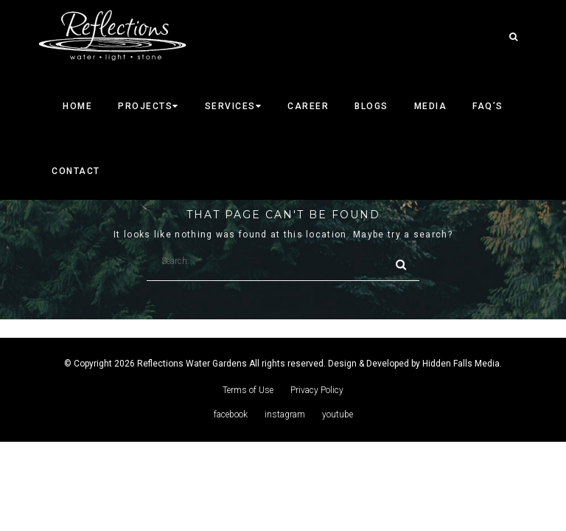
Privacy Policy (316, 390)
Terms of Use (248, 390)
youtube (337, 414)
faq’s (487, 106)
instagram (285, 414)
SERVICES (233, 106)
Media (430, 106)
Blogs (371, 106)
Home (77, 106)
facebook (231, 414)
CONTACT (76, 171)
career (308, 106)
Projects (148, 106)
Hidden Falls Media (461, 363)
